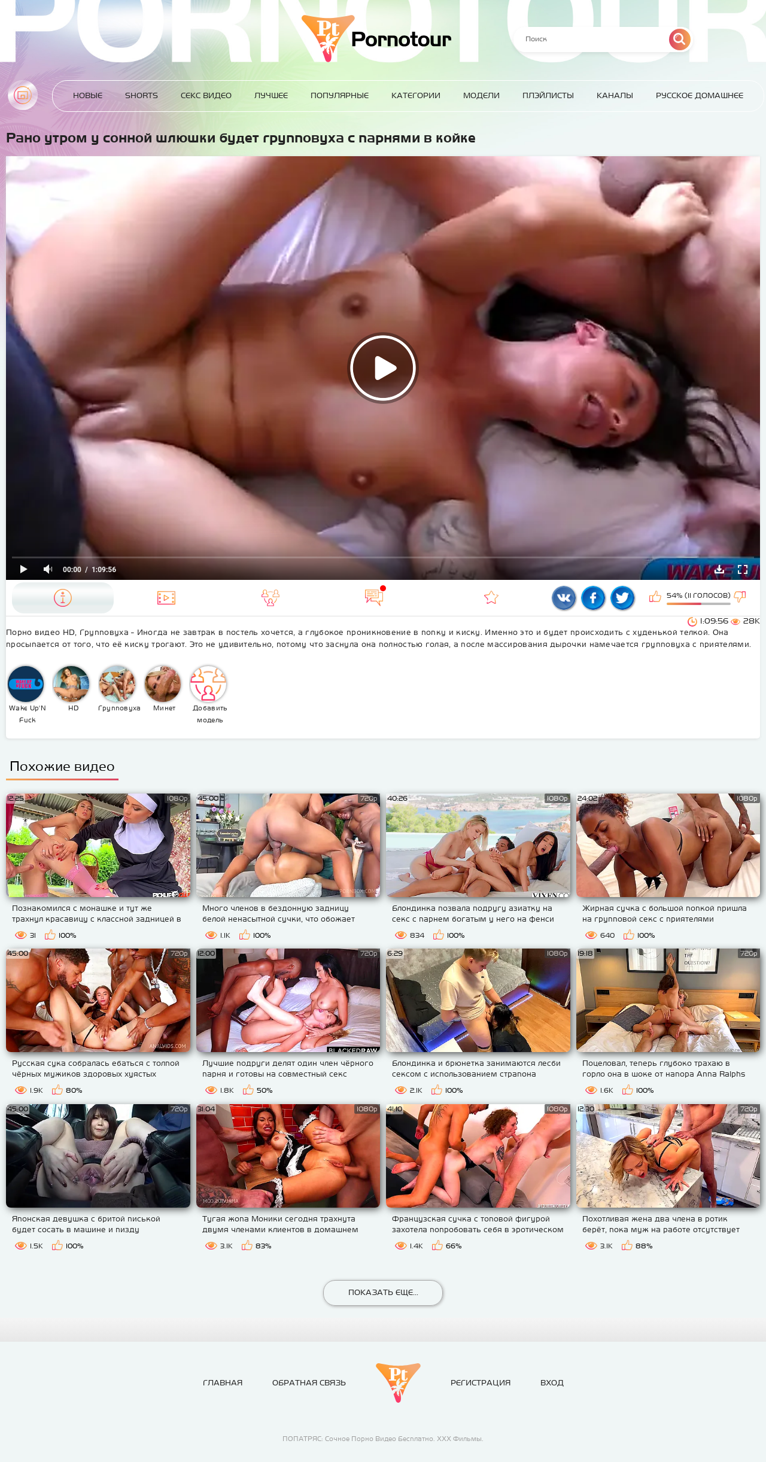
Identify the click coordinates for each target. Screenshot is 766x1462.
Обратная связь (309, 1382)
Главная (23, 95)
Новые (87, 95)
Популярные (340, 95)
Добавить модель (208, 695)
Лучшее (271, 95)
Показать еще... (383, 1292)
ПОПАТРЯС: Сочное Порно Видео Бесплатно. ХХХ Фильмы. (383, 1438)
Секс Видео (206, 95)
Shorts (141, 95)
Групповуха (119, 689)
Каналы (615, 95)
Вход (552, 1382)
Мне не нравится (741, 598)
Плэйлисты (548, 95)
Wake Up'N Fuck (27, 695)
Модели (481, 95)
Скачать (719, 569)
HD (71, 689)
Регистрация (480, 1382)
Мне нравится (656, 598)
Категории (415, 95)
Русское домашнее (699, 95)
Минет (163, 689)
